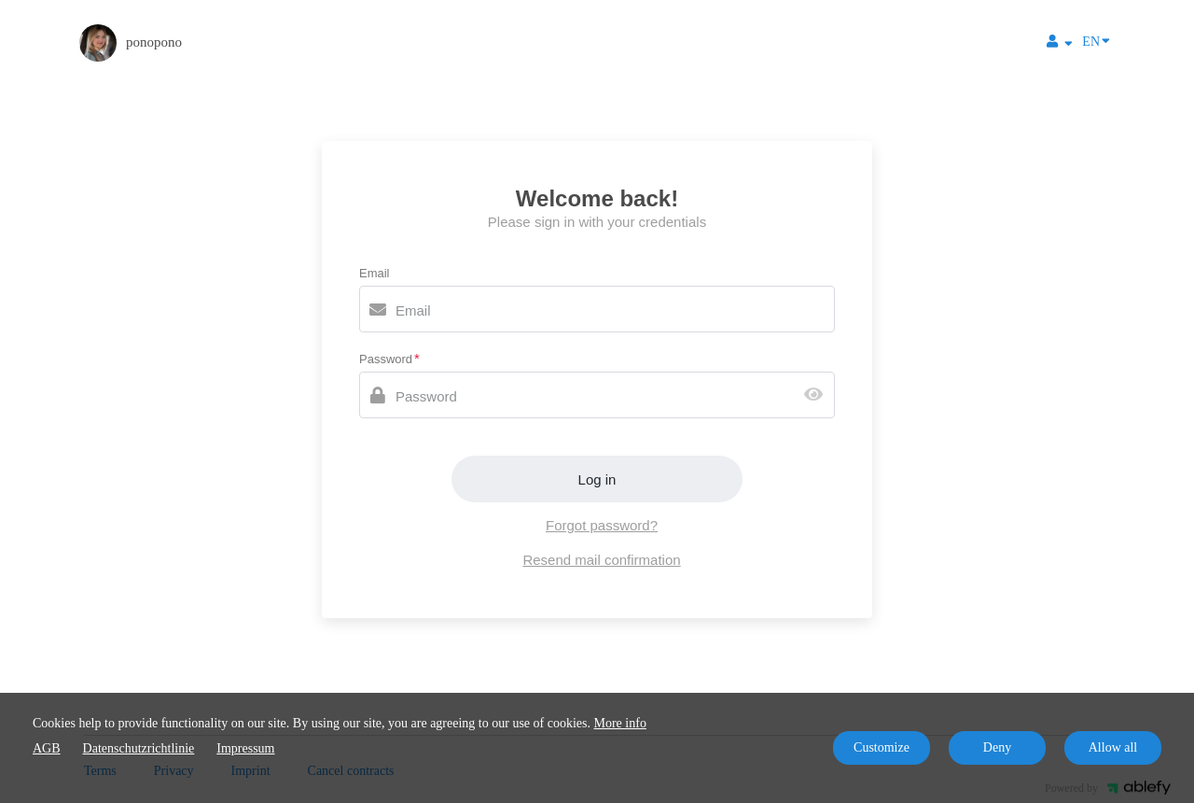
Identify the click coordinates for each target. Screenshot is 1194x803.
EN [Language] (1096, 40)
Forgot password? (602, 525)
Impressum (245, 748)
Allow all (1113, 747)
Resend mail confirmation (601, 560)
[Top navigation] (1060, 44)
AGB (47, 748)
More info (620, 723)
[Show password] (817, 395)
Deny (997, 747)
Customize (881, 747)
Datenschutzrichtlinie (139, 748)
